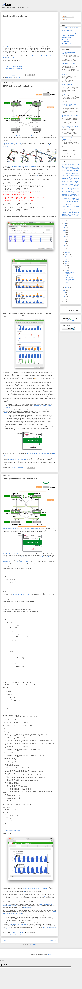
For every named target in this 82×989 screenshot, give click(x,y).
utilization (64, 212)
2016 (64, 245)
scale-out (64, 202)
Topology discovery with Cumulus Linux (12, 143)
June (66, 263)
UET (78, 210)
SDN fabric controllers (10, 71)
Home (30, 940)
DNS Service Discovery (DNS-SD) (37, 896)
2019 (64, 239)
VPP (71, 214)
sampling (69, 201)
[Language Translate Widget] (69, 318)
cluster (63, 170)
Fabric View (5, 146)
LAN (72, 185)
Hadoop (63, 181)
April (66, 268)
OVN (68, 197)
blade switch (67, 168)
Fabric (68, 178)
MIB (68, 190)
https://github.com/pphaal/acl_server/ (11, 830)
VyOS (78, 214)
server (63, 205)
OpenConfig (64, 195)
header (66, 181)
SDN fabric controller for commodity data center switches (18, 64)
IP (66, 184)
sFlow (19, 77)
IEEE (66, 182)
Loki (68, 187)
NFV (13, 77)
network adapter (70, 192)
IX (76, 184)
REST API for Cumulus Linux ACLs (17, 452)
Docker (77, 175)
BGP (75, 167)
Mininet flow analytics (67, 84)
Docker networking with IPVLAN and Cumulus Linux (70, 127)
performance (76, 197)
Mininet (71, 190)
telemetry (64, 211)
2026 (64, 223)
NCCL (72, 191)
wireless (71, 215)
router (77, 199)
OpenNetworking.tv (9, 46)
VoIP (68, 214)
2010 (64, 299)
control (77, 172)
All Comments (67, 19)
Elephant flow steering (44, 453)
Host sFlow (72, 181)
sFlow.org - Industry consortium (70, 27)
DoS (63, 177)
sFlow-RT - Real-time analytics (69, 44)
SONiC (77, 206)
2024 (64, 228)
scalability (76, 201)
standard (64, 209)
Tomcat (63, 94)
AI (65, 166)
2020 (64, 237)
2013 (64, 292)
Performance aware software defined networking (69, 104)
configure (76, 170)
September (68, 256)
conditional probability (27, 387)
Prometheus (74, 198)
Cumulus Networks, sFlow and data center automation (35, 888)
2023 (64, 230)
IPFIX (69, 184)
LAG (13, 934)
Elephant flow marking (32, 453)
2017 (64, 243)
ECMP (13, 470)
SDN (16, 77)
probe (69, 198)
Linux (75, 185)
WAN (63, 215)
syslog (77, 209)
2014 (64, 290)
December (67, 250)
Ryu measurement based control (70, 149)
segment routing (75, 202)
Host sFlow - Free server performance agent (68, 36)
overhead (64, 197)
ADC (78, 164)
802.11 (63, 164)
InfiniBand (73, 182)
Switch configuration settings (69, 33)
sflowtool (64, 206)
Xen (77, 215)
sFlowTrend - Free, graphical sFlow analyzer (69, 40)
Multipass (68, 191)
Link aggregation (27, 907)
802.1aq (67, 164)
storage (69, 209)
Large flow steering (37, 556)
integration (64, 184)
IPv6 (72, 184)
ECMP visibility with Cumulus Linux (13, 66)
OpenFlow (70, 195)
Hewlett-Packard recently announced (17, 459)
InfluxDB (77, 183)
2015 (64, 248)
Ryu (65, 201)
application (76, 166)
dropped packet (69, 177)
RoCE (74, 199)
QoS (78, 198)
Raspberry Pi (65, 199)
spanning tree (68, 207)
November (67, 252)
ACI (75, 164)
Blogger (49, 954)
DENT (67, 175)
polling (63, 198)
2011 (64, 297)
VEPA (70, 212)
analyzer (69, 166)
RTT (63, 201)
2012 (64, 294)
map (78, 187)
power (66, 198)
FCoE (72, 178)
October (67, 254)
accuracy (72, 164)
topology (21, 470)
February (67, 285)
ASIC (63, 167)
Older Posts (53, 940)
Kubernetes (64, 185)
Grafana (72, 179)
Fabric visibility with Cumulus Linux (11, 887)
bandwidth (67, 167)
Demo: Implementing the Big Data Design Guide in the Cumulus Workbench (20, 135)
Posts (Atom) (33, 944)
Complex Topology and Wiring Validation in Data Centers (16, 561)
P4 (70, 197)
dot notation (33, 566)
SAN (73, 201)
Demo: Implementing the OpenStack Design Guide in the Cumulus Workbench (21, 528)
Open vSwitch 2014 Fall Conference (13, 68)
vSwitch (74, 214)
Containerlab (65, 172)
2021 (64, 234)
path (72, 197)
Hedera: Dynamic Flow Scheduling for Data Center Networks (22, 166)
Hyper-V (63, 182)
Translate (72, 320)
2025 (64, 225)
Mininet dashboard (66, 74)
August (67, 259)
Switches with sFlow (67, 30)
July (66, 261)
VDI (67, 212)
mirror (75, 190)
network (63, 192)
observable (73, 194)
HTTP (77, 181)
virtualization (75, 212)
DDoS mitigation (46, 556)
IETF (69, 183)
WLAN (74, 215)
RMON (70, 199)
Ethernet (64, 178)
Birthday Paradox (43, 396)
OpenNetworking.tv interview (15, 16)
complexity (69, 170)
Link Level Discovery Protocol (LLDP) (21, 594)
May (66, 265)
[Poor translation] (6, 965)
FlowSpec (76, 178)
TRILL (75, 210)
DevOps (72, 175)
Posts (65, 16)
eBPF (74, 177)
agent (63, 166)
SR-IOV (77, 207)
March (66, 270)
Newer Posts (6, 940)
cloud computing (75, 168)
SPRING (73, 208)
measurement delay (74, 188)
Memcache (64, 190)
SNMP (74, 206)
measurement (65, 188)
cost (70, 173)
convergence (65, 173)
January (67, 287)
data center (9, 77)
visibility (25, 470)
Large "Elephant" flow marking (25, 556)
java (78, 184)
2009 (64, 301)
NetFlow (77, 191)
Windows (66, 215)
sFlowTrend (69, 206)
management (73, 187)
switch (73, 209)
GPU (68, 179)
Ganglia (64, 179)
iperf (38, 175)
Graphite (77, 179)
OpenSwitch (76, 195)
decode (63, 175)
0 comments (20, 75)
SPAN (63, 207)
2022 (64, 232)
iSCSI (74, 184)
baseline (71, 167)
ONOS (77, 194)
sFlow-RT (75, 205)
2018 (64, 241)
